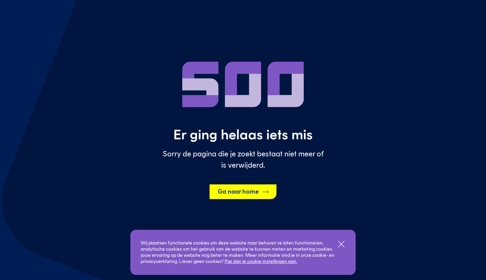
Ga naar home (244, 192)
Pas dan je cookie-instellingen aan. (261, 261)
